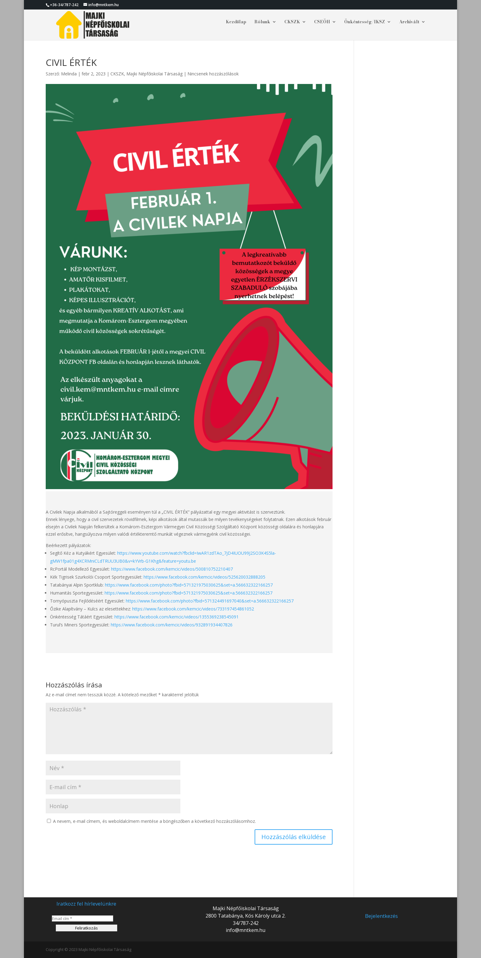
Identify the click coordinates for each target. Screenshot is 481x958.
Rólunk (262, 22)
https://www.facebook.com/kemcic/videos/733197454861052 (193, 609)
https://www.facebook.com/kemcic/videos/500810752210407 (172, 569)
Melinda (69, 74)
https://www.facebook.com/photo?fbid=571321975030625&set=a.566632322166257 (189, 585)
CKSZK (292, 22)
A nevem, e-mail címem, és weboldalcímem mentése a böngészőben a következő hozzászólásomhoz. (154, 821)
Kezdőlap (236, 22)
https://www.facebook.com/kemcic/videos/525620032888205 (204, 577)
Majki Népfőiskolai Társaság (154, 74)
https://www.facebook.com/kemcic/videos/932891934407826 (171, 625)
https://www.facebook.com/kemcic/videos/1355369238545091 (176, 617)
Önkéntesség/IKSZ (364, 22)
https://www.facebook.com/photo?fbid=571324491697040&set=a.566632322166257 (210, 601)
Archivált (409, 22)
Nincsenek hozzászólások (213, 74)
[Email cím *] (82, 918)
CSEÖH (322, 22)
